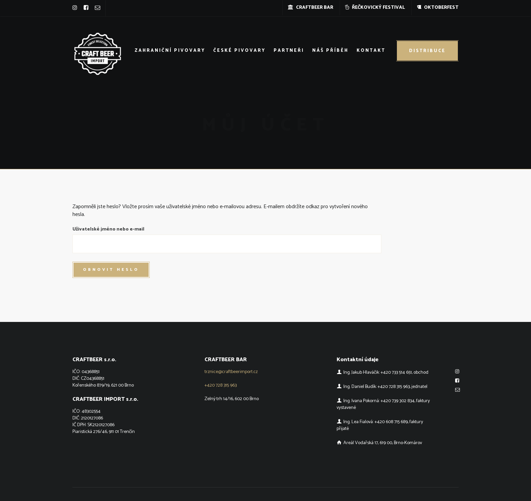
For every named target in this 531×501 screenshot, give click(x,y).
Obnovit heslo (111, 269)
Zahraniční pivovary (170, 50)
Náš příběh (330, 50)
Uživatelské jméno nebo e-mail (108, 229)
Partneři (289, 50)
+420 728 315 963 (221, 385)
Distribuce (427, 51)
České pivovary (239, 50)
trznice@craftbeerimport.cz (231, 372)
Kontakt (371, 50)
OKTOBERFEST (438, 8)
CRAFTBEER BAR (310, 8)
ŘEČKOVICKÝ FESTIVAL (375, 8)
